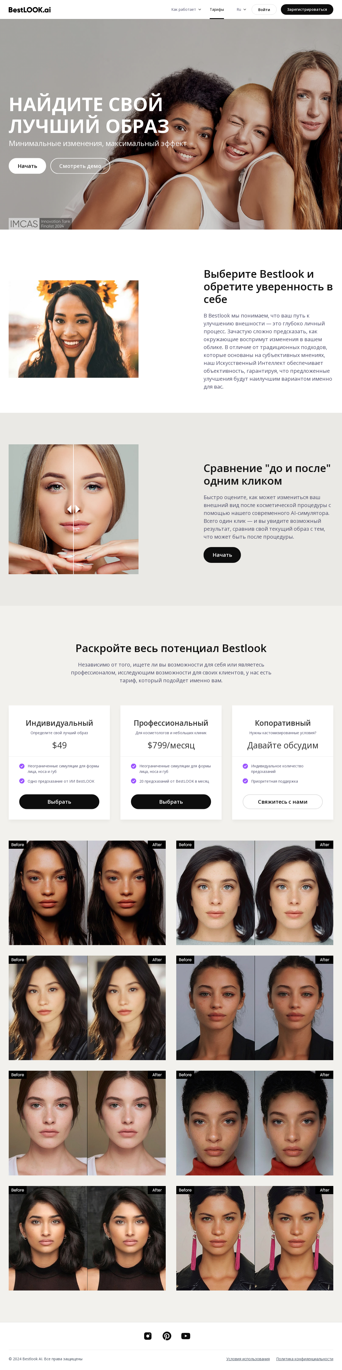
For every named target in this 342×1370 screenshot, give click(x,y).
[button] (185, 9)
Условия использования (248, 1358)
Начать (27, 169)
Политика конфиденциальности (304, 1358)
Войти (264, 9)
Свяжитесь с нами (282, 805)
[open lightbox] (80, 170)
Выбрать (59, 805)
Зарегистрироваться (307, 9)
